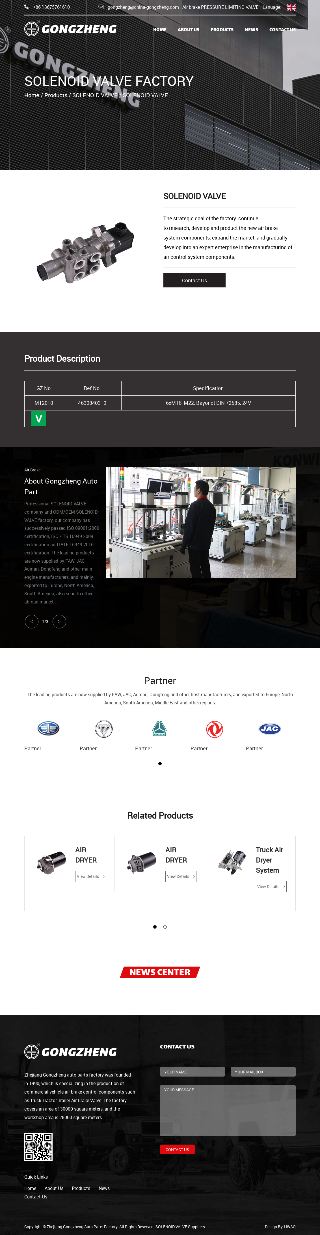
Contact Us (282, 30)
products (81, 1188)
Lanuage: (279, 7)
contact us (35, 1197)
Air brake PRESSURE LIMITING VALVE (220, 7)
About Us (188, 30)
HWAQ (290, 1226)
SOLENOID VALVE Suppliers (180, 1226)
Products (222, 30)
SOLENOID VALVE (95, 95)
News (251, 30)
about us (54, 1188)
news (104, 1188)
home (30, 1188)
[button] (160, 763)
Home (160, 30)
